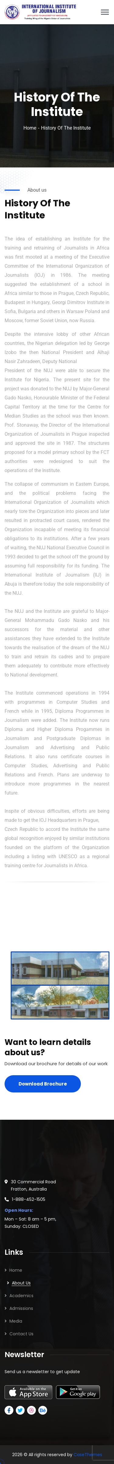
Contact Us (21, 1334)
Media (15, 1321)
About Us (21, 1283)
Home (29, 128)
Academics (21, 1296)
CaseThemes (88, 1455)
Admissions (21, 1308)
